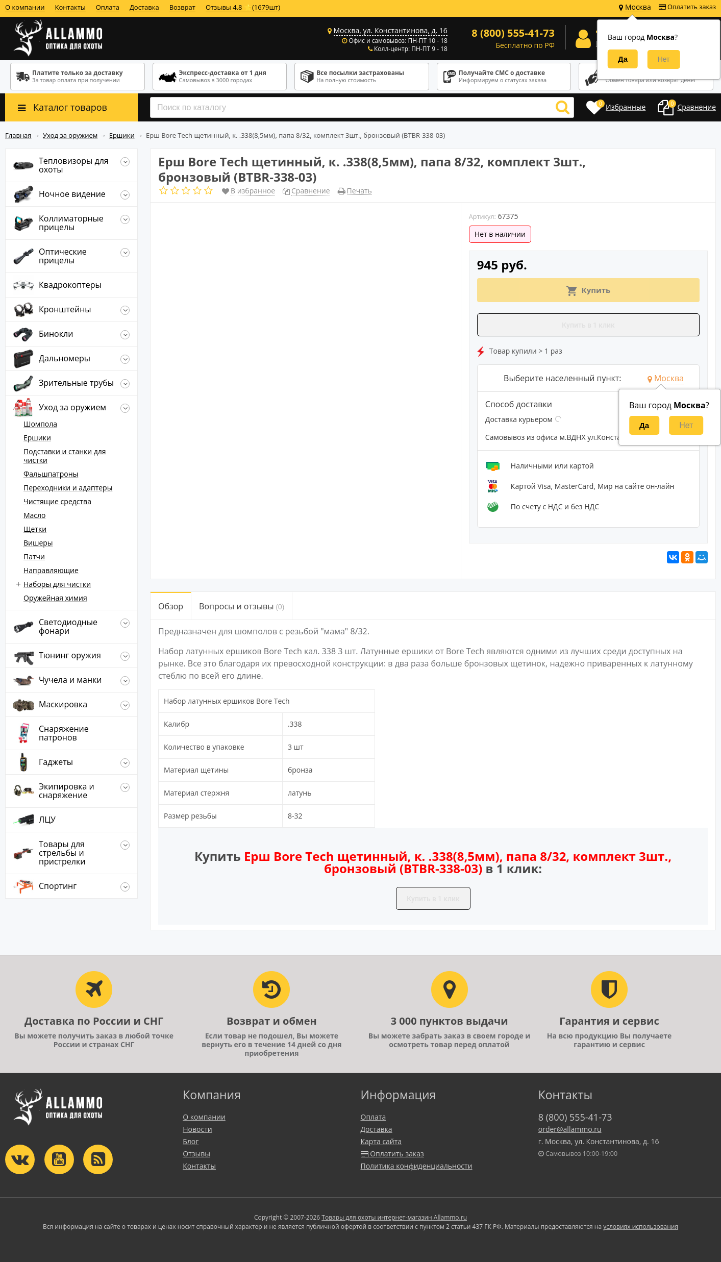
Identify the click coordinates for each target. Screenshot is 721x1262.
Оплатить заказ (687, 7)
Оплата (107, 7)
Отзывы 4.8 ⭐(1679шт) (243, 7)
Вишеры (38, 543)
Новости (197, 1129)
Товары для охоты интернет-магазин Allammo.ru (394, 1217)
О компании (25, 7)
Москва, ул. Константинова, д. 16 (390, 30)
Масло (34, 515)
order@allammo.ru (570, 1129)
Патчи (34, 556)
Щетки (34, 529)
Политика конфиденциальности (417, 1166)
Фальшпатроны (50, 474)
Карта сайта (381, 1141)
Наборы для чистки (57, 584)
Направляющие (51, 570)
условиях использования (640, 1226)
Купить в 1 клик (588, 325)
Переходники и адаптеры (67, 487)
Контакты (70, 7)
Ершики (37, 437)
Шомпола (40, 424)
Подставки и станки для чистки (64, 456)
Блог (190, 1141)
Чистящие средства (57, 501)
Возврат (182, 7)
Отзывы (196, 1153)
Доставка (144, 7)
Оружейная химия (55, 598)
